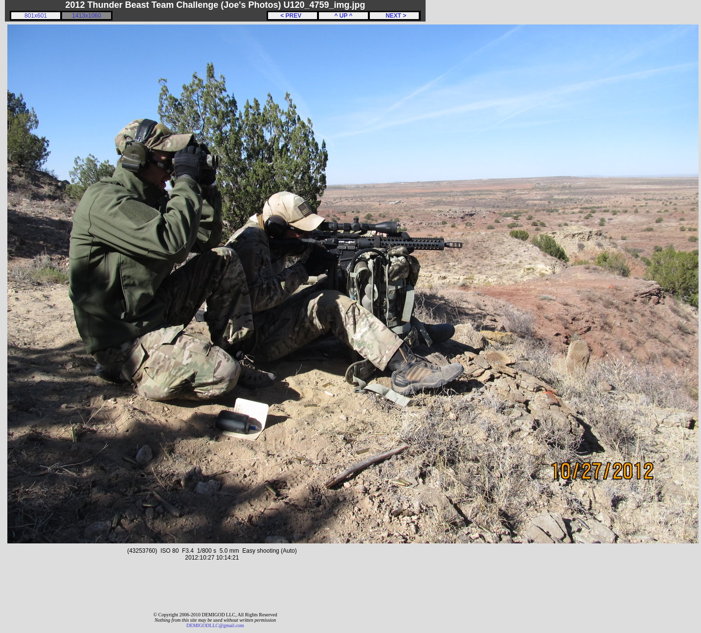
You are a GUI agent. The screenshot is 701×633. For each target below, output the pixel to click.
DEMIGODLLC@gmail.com (215, 625)
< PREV (292, 15)
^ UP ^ (343, 15)
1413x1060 (86, 15)
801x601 (35, 15)
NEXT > (394, 15)
